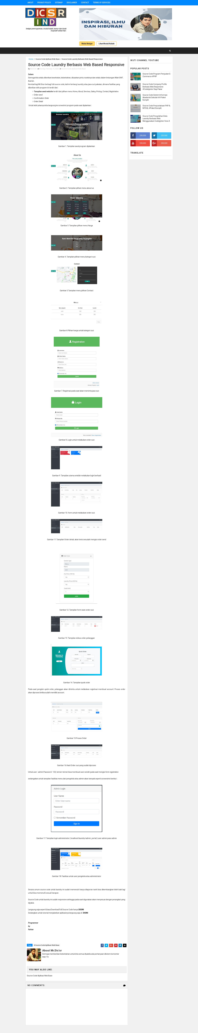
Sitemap (59, 3)
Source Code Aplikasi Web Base (48, 59)
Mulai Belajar (87, 44)
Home (31, 59)
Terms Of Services (101, 3)
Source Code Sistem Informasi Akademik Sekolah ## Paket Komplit (155, 97)
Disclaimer (72, 3)
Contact (85, 3)
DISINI (85, 913)
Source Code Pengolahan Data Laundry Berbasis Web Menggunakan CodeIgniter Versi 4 (156, 118)
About (30, 3)
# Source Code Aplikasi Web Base (46, 945)
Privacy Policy (44, 3)
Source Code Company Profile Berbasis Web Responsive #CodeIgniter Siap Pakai (155, 86)
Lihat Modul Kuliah (106, 44)
